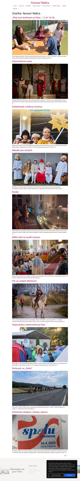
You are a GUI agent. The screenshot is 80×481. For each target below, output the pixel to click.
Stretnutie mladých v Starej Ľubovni (30, 412)
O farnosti (21, 6)
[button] (78, 469)
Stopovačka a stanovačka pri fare (28, 324)
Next (66, 455)
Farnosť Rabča (40, 2)
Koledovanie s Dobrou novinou (27, 106)
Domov (15, 6)
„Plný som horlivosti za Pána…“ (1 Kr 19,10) (33, 17)
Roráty (15, 192)
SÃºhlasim (70, 475)
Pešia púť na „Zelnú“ (22, 368)
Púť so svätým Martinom (24, 281)
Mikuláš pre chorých (22, 150)
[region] (62, 469)
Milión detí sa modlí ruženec (26, 237)
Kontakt (64, 6)
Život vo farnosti (46, 6)
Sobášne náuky (56, 6)
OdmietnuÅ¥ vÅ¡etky (56, 475)
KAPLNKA (28, 6)
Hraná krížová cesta (22, 61)
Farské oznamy (36, 6)
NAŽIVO (15, 8)
